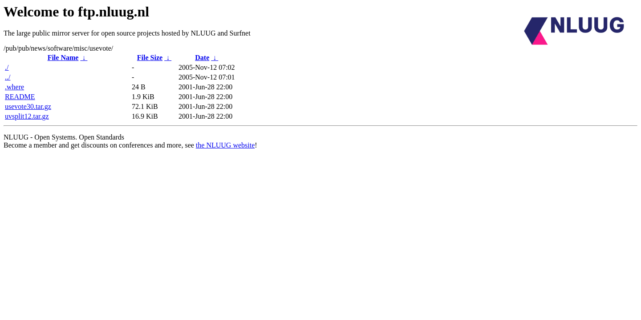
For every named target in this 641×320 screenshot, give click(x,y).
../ (7, 77)
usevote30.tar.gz (28, 106)
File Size (149, 57)
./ (6, 67)
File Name (63, 57)
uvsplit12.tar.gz (27, 116)
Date (202, 57)
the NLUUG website (225, 145)
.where (14, 87)
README (20, 96)
